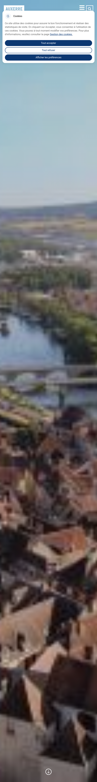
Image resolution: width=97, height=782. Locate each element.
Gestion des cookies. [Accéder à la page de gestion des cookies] (61, 34)
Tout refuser (48, 50)
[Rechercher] (89, 8)
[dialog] (48, 37)
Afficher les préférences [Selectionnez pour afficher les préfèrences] (48, 57)
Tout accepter (48, 43)
